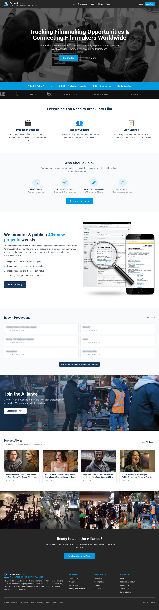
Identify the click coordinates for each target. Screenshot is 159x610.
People (92, 4)
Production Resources (128, 582)
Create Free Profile (15, 411)
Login (141, 4)
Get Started (69, 58)
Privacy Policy (125, 592)
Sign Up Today (15, 284)
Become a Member (79, 201)
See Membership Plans (79, 556)
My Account (99, 585)
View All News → (148, 442)
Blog (122, 578)
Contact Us (124, 585)
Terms (152, 603)
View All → (151, 318)
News (100, 4)
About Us (97, 589)
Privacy (145, 603)
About (108, 4)
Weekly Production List (77, 589)
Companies (82, 4)
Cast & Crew (73, 585)
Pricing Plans (99, 582)
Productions (70, 4)
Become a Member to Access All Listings (79, 364)
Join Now (150, 4)
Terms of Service (126, 589)
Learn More (90, 58)
